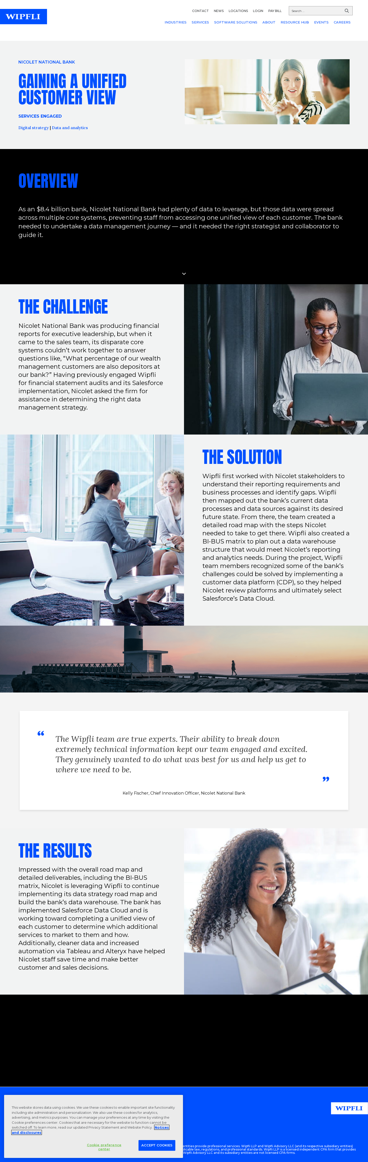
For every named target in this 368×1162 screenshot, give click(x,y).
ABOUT (268, 22)
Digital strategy (33, 127)
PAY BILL (275, 11)
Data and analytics (70, 127)
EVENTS (321, 22)
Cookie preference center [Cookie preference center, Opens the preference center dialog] (104, 1147)
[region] (93, 1126)
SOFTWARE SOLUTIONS (235, 22)
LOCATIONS (238, 11)
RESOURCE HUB (295, 22)
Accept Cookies (156, 1145)
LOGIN (258, 11)
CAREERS (342, 22)
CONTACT (200, 11)
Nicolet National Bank (46, 62)
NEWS (219, 11)
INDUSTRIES (176, 22)
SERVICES (200, 22)
